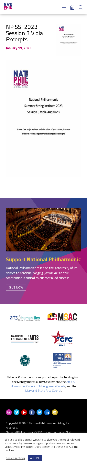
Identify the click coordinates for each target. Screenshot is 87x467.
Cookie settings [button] (15, 458)
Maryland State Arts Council (43, 390)
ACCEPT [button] (34, 458)
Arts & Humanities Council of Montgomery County (43, 384)
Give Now (16, 287)
